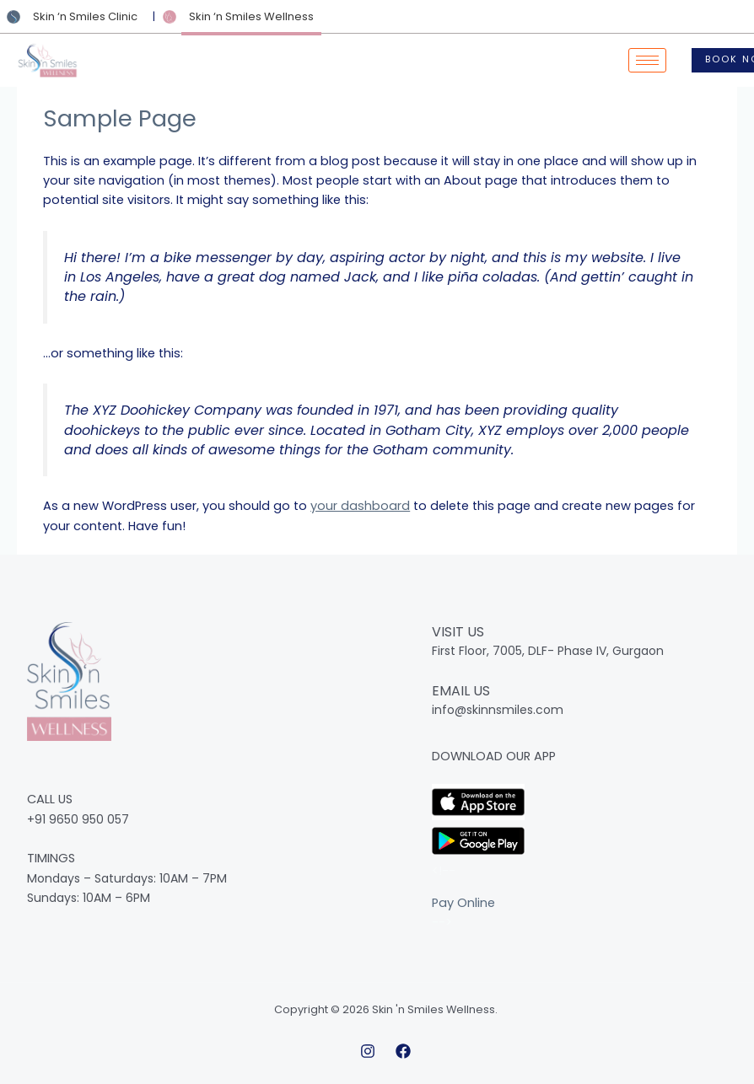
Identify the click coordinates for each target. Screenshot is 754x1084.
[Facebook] (403, 1051)
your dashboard (360, 505)
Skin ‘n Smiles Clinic (85, 16)
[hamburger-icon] (647, 60)
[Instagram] (367, 1051)
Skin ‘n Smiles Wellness (251, 16)
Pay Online (463, 902)
